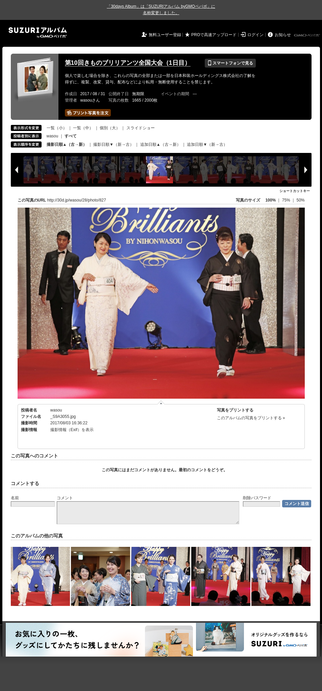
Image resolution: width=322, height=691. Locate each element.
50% (300, 200)
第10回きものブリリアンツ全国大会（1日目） (128, 62)
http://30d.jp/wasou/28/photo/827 (76, 200)
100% (270, 200)
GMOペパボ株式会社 (307, 35)
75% (286, 200)
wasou (52, 136)
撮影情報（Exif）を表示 (72, 429)
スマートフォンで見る (230, 63)
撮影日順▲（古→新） (67, 144)
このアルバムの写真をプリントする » (251, 418)
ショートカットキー (294, 191)
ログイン (255, 34)
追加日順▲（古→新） (160, 144)
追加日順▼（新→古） (207, 144)
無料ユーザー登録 (165, 34)
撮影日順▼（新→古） (113, 144)
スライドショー (140, 128)
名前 (15, 498)
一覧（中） (83, 128)
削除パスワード (257, 498)
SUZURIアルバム (37, 32)
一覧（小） (57, 128)
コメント (65, 498)
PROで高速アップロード (214, 34)
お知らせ (283, 34)
